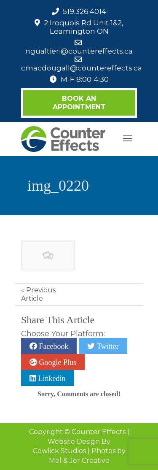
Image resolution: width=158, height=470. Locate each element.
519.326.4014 (84, 11)
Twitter (106, 346)
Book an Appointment (79, 103)
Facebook (52, 346)
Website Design (74, 442)
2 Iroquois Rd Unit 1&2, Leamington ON (83, 27)
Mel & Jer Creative (79, 460)
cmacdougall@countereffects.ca (81, 68)
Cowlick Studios (59, 451)
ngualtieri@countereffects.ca (79, 51)
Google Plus (56, 362)
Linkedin (51, 378)
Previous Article (38, 294)
